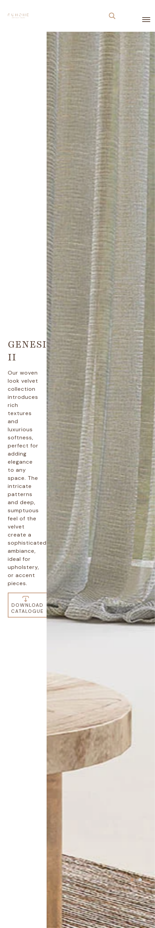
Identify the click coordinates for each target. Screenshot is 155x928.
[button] (132, 879)
